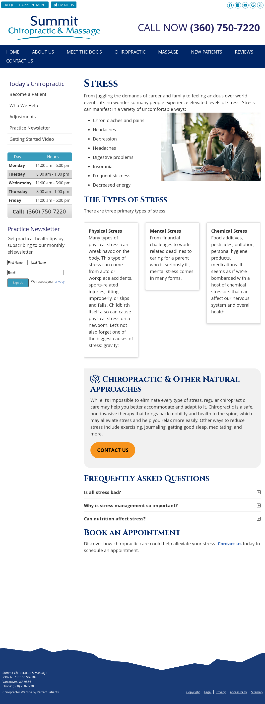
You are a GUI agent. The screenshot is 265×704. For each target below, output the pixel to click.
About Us (43, 52)
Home (12, 52)
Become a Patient (27, 94)
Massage (168, 52)
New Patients (206, 52)
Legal (207, 692)
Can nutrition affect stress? (115, 519)
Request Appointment (25, 4)
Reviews (244, 52)
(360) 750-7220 (46, 211)
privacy (60, 281)
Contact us (230, 544)
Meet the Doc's (84, 52)
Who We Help (23, 105)
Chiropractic (130, 52)
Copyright (193, 692)
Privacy (221, 692)
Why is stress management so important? (131, 505)
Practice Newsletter (29, 128)
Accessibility (238, 692)
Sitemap (257, 692)
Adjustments (22, 117)
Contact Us (19, 61)
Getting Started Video (31, 139)
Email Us (64, 4)
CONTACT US (113, 450)
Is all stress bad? (102, 492)
